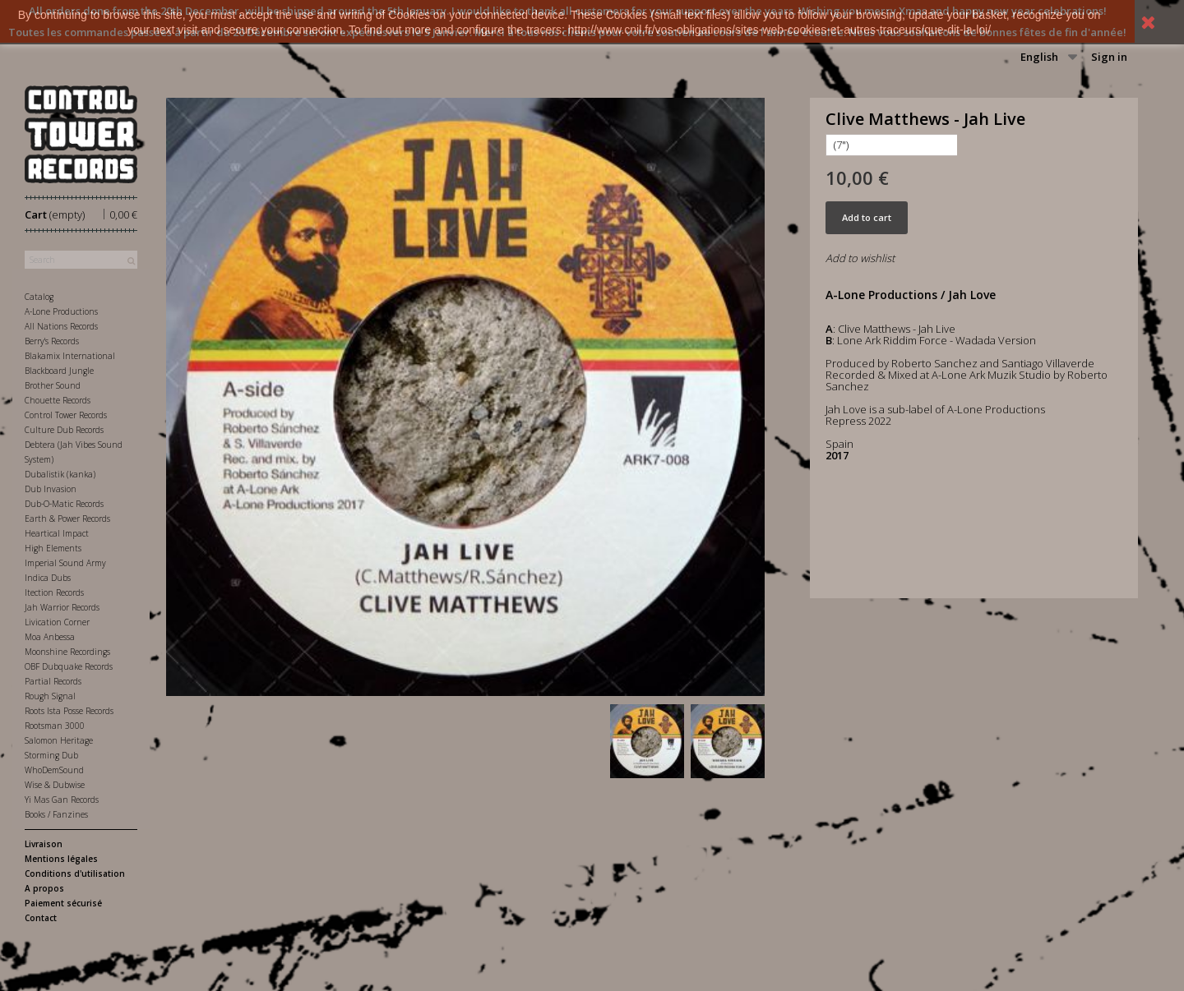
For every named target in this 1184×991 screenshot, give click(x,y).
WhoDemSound (54, 770)
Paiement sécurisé (63, 903)
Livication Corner (57, 622)
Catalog (39, 296)
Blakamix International (70, 356)
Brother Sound (53, 385)
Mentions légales (61, 858)
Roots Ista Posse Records (69, 711)
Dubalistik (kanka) (60, 474)
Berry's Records (52, 341)
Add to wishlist (860, 258)
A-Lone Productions (61, 311)
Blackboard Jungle (59, 370)
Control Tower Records (66, 415)
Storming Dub (51, 755)
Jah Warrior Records (62, 607)
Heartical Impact (57, 533)
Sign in (1109, 56)
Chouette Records (57, 400)
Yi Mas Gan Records (62, 799)
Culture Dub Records (64, 430)
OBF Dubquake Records (69, 666)
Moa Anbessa (50, 637)
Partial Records (53, 681)
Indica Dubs (48, 577)
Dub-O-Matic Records (64, 503)
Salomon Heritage (59, 740)
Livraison (43, 844)
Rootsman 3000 (55, 725)
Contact (41, 918)
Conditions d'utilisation (75, 873)
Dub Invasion (50, 489)
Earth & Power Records (67, 518)
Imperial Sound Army (65, 563)
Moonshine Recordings (67, 651)
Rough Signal (50, 696)
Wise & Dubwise (55, 784)
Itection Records (54, 592)
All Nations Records (61, 326)
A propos (44, 888)
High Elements (53, 548)
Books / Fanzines (56, 814)
